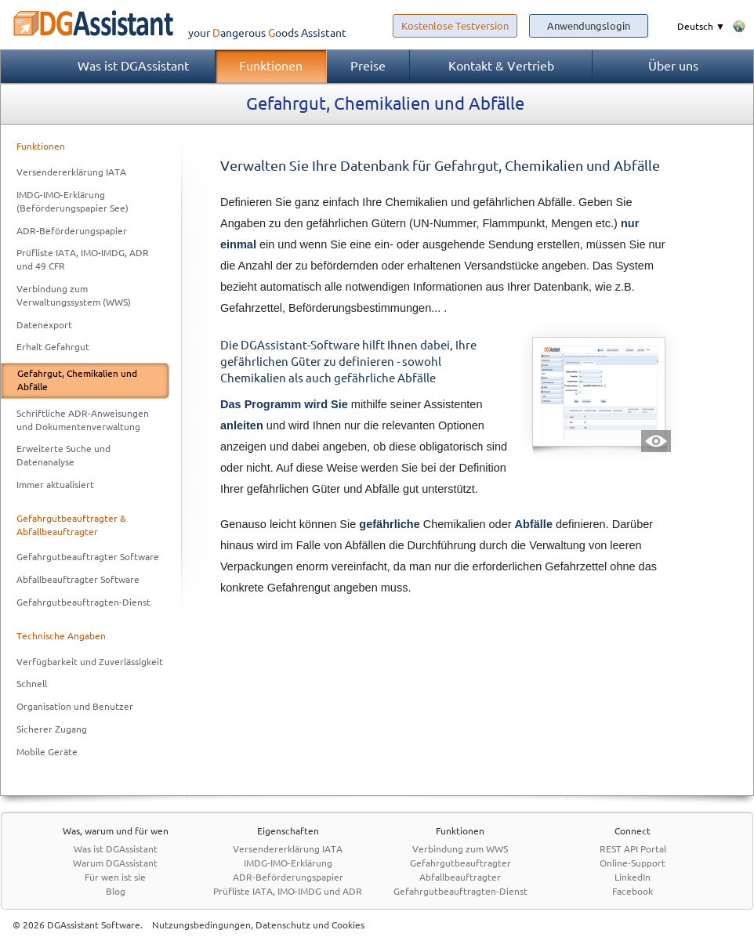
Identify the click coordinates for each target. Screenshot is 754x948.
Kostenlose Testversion (455, 25)
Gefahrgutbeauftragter (460, 863)
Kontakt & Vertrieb (501, 66)
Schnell (31, 683)
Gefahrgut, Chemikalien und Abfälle (77, 380)
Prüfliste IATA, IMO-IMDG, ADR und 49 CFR (82, 259)
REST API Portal (633, 849)
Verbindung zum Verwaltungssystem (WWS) (73, 295)
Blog (115, 891)
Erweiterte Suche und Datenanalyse (63, 455)
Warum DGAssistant (115, 863)
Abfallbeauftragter (460, 877)
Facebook (632, 891)
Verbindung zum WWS (460, 849)
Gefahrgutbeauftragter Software (87, 557)
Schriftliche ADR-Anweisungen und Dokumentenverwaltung (82, 420)
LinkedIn (632, 877)
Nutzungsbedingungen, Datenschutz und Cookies (258, 925)
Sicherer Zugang (51, 729)
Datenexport (44, 325)
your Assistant (173, 33)
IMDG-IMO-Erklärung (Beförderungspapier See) (72, 201)
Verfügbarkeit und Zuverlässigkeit (89, 662)
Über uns (673, 66)
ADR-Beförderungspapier (71, 231)
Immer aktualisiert (55, 484)
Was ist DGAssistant (133, 66)
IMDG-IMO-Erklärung (288, 863)
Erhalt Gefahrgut (52, 347)
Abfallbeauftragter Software (78, 579)
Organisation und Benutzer (74, 706)
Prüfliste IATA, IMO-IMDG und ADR (287, 891)
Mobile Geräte (47, 752)
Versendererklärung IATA (71, 172)
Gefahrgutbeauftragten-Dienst (83, 602)
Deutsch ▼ (701, 26)
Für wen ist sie (115, 877)
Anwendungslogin (588, 25)
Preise (368, 66)
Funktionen (271, 66)
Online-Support (632, 863)
